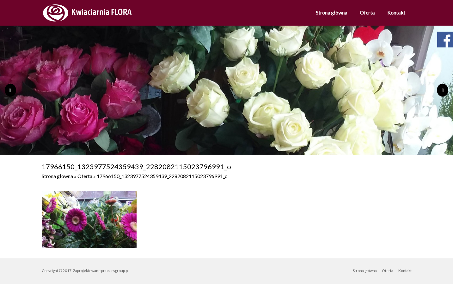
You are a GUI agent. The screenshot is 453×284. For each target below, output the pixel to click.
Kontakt (396, 12)
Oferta (367, 12)
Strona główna (331, 12)
